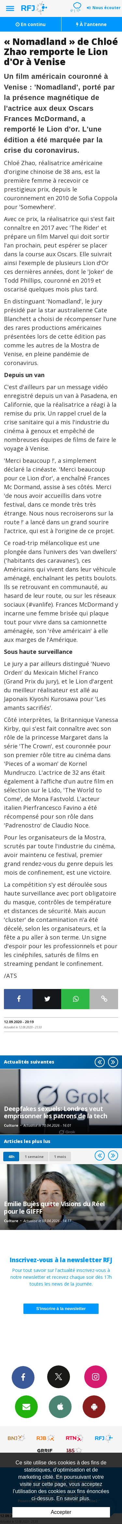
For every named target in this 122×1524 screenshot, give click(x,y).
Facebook (23, 1377)
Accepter (61, 1512)
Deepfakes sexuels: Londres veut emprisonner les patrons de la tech (55, 1112)
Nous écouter (106, 7)
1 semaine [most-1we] (34, 1156)
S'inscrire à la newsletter (61, 1308)
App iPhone (60, 1406)
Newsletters (26, 1406)
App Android (94, 1406)
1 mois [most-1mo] (60, 1156)
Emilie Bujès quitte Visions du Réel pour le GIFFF (54, 1207)
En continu (31, 24)
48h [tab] (11, 1156)
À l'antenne (91, 24)
